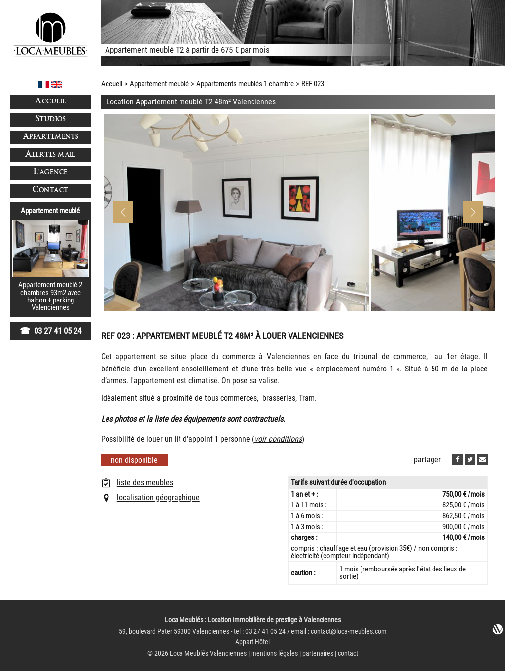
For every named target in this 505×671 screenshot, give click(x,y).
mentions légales (274, 653)
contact (348, 653)
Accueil (50, 102)
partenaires (317, 653)
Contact (51, 190)
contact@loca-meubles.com (349, 631)
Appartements (50, 137)
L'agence (51, 172)
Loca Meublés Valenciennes (208, 653)
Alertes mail (50, 155)
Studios (51, 119)
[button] (473, 212)
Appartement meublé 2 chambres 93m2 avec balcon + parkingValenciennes (50, 296)
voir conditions (278, 439)
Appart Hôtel (252, 642)
